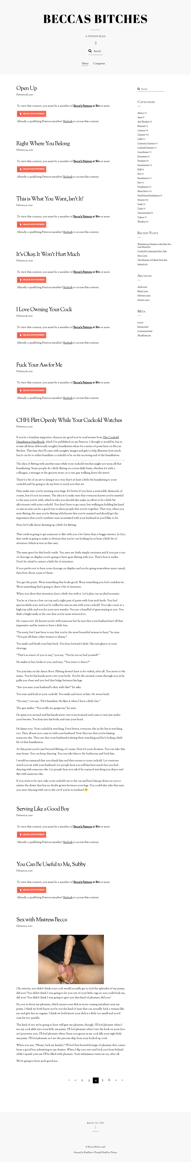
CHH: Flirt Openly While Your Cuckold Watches (69, 421)
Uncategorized (144, 212)
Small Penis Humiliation (149, 195)
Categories (99, 64)
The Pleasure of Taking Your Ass (152, 260)
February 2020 (144, 295)
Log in (140, 322)
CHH (140, 139)
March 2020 (143, 291)
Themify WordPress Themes (105, 1152)
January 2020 (143, 299)
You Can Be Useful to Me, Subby (51, 865)
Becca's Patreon (82, 106)
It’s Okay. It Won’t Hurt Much (48, 255)
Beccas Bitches (94, 1146)
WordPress (88, 1152)
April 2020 (142, 286)
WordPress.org (144, 335)
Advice (141, 113)
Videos (141, 217)
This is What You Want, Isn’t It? (49, 199)
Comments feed (145, 331)
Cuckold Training (146, 147)
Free (139, 173)
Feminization (143, 165)
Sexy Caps (142, 255)
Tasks (140, 204)
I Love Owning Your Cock (44, 310)
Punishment (143, 186)
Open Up (26, 89)
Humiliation (143, 178)
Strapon (141, 199)
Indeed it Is (143, 264)
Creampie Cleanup (146, 143)
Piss (139, 182)
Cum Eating (143, 152)
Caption (141, 130)
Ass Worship (143, 121)
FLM (140, 169)
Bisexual (141, 126)
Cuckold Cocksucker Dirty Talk (152, 251)
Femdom (142, 160)
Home (85, 64)
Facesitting (142, 156)
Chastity (141, 134)
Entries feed (143, 326)
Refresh (68, 121)
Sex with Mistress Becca (41, 920)
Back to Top (95, 1123)
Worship (141, 221)
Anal (140, 117)
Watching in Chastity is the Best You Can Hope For (154, 246)
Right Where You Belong (43, 144)
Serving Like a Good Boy (42, 809)
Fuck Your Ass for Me (39, 365)
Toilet (140, 208)
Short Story (143, 191)
